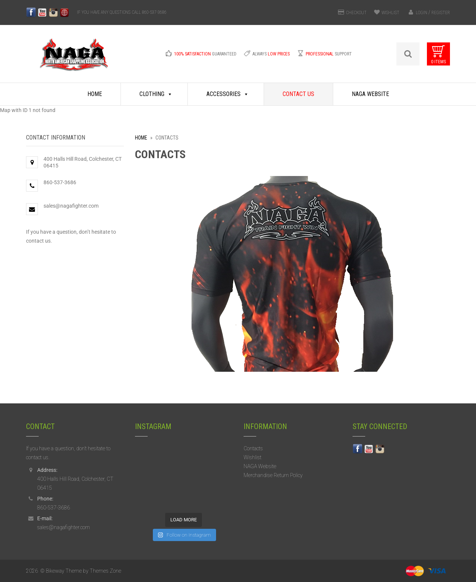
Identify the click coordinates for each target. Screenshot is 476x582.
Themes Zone (105, 571)
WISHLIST (390, 12)
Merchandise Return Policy (273, 475)
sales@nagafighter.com (71, 206)
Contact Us (298, 93)
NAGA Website (370, 93)
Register (440, 12)
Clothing (156, 94)
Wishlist (252, 457)
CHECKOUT (356, 12)
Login (421, 12)
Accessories (227, 94)
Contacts (253, 448)
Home (94, 93)
